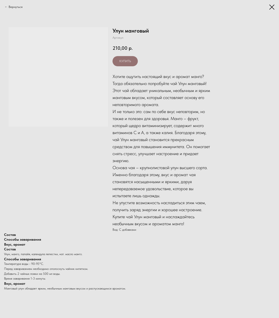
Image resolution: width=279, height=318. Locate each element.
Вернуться (16, 7)
